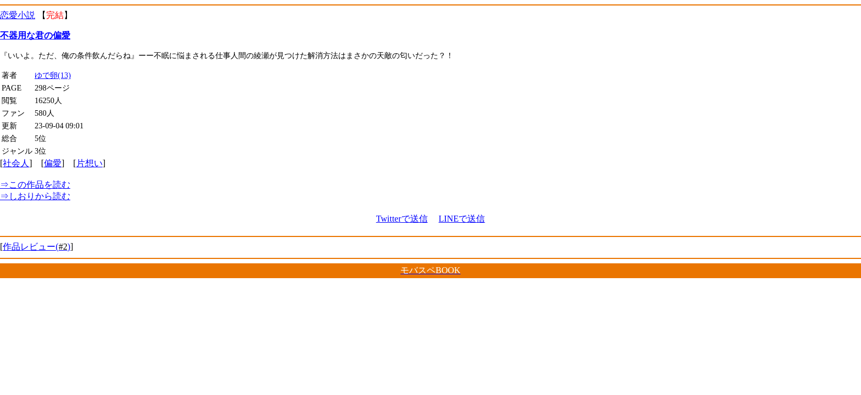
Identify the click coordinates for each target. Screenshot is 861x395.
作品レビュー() (36, 246)
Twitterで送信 (402, 218)
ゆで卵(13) (53, 75)
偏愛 (53, 163)
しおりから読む (35, 196)
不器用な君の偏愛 (35, 35)
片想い (89, 163)
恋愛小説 (17, 15)
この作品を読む (35, 184)
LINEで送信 (462, 218)
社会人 (16, 163)
